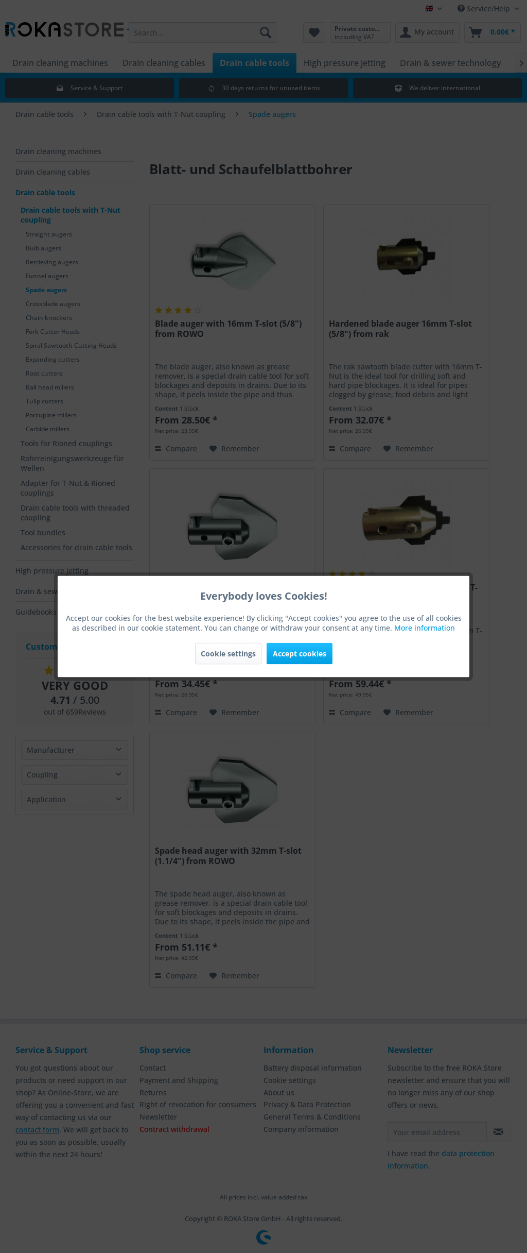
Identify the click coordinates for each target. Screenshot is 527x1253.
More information (424, 628)
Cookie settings (228, 653)
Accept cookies (299, 653)
